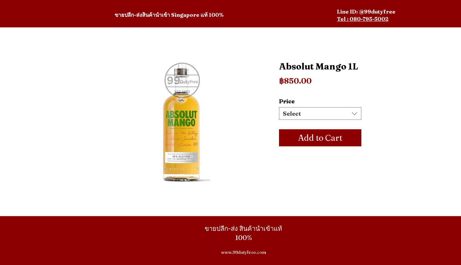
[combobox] (320, 113)
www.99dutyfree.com (243, 252)
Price (287, 101)
